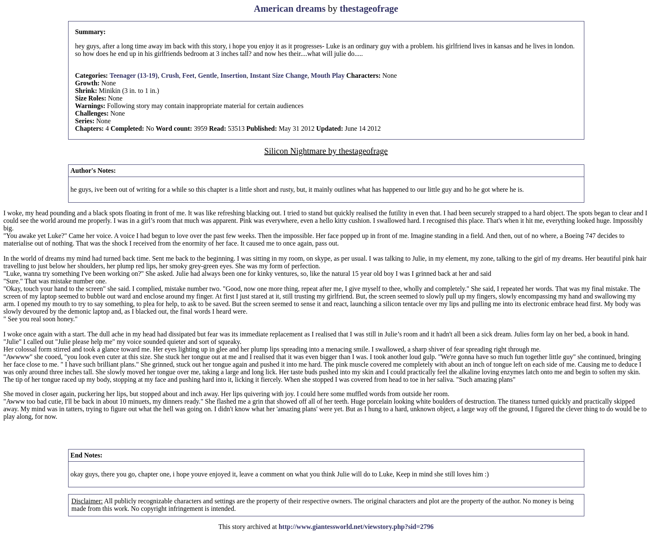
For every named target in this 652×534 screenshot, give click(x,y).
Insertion (233, 75)
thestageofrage (369, 8)
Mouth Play (327, 75)
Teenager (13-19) (134, 75)
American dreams (290, 8)
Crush (170, 75)
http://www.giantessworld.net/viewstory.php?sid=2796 (356, 526)
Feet (188, 75)
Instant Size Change (278, 75)
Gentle (207, 75)
